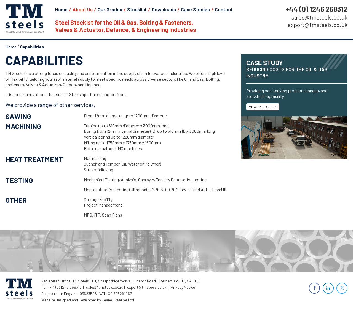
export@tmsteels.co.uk (317, 24)
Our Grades (110, 9)
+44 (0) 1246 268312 (316, 9)
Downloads (164, 9)
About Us (83, 9)
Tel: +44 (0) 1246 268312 (61, 287)
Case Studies (195, 9)
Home (61, 9)
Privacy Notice (183, 287)
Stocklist (137, 9)
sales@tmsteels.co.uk (319, 17)
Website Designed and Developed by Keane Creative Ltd (87, 300)
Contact (224, 9)
